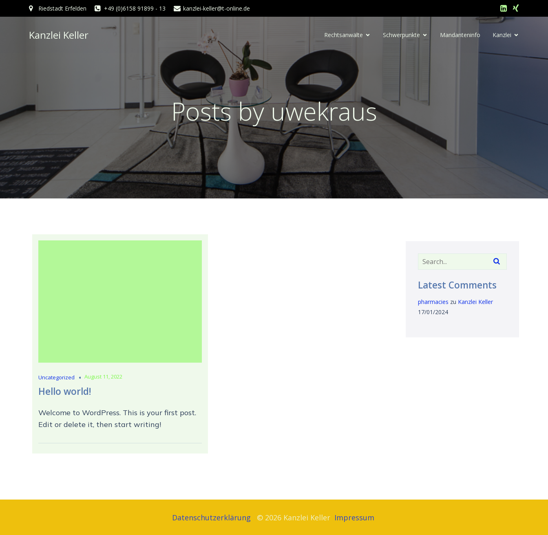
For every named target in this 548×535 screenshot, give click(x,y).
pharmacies (433, 302)
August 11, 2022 (103, 377)
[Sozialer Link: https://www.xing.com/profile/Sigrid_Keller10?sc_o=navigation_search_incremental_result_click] (516, 8)
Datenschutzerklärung (211, 518)
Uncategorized (56, 377)
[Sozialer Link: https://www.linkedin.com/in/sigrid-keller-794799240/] (503, 8)
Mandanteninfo (460, 35)
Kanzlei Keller (475, 302)
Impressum (355, 518)
